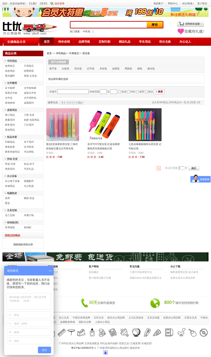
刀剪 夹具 (29, 115)
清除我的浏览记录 (23, 244)
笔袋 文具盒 (30, 75)
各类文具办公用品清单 (182, 277)
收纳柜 (27, 227)
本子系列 (29, 141)
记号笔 (90, 68)
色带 (7, 198)
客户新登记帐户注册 (100, 277)
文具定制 (12, 210)
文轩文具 (99, 317)
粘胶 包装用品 (31, 119)
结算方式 (53, 272)
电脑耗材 (12, 193)
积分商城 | (188, 3)
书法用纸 (29, 151)
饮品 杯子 (29, 164)
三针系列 (29, 124)
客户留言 (202, 3)
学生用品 (145, 41)
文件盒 (8, 97)
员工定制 (10, 215)
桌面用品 (12, 110)
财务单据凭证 (12, 151)
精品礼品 (124, 41)
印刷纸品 (10, 141)
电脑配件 (29, 181)
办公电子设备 (12, 181)
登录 (43, 3)
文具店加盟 (153, 317)
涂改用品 (10, 70)
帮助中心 (173, 3)
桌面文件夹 (30, 92)
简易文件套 (11, 92)
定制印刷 (104, 41)
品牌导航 (84, 41)
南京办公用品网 (116, 317)
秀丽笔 (128, 68)
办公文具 (64, 317)
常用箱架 (10, 227)
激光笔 (151, 68)
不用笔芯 (29, 65)
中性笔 (86, 31)
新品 (150, 91)
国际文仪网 (85, 322)
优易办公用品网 (172, 317)
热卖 (124, 91)
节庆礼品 (29, 168)
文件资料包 (30, 97)
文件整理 (12, 83)
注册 (32, 3)
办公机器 (29, 186)
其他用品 (10, 129)
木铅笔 (103, 68)
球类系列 (10, 168)
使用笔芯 (10, 65)
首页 (47, 41)
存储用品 (10, 186)
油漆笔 (116, 68)
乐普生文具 (190, 317)
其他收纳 (10, 102)
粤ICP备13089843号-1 (83, 347)
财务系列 (10, 124)
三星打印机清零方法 (141, 272)
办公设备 (12, 176)
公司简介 (53, 277)
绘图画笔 (29, 70)
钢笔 (139, 68)
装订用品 (10, 115)
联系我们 (53, 283)
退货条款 (53, 289)
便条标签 (10, 146)
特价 (132, 91)
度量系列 (10, 119)
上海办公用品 (102, 322)
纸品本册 (12, 137)
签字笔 (53, 68)
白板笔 (65, 68)
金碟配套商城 (67, 322)
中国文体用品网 (81, 317)
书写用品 (12, 61)
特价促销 (64, 41)
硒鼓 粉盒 (29, 198)
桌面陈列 (29, 102)
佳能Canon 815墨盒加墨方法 (146, 277)
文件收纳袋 (30, 88)
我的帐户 (158, 3)
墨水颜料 (10, 75)
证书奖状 (29, 146)
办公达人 (185, 41)
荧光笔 (86, 53)
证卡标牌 (10, 88)
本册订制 (29, 215)
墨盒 (7, 203)
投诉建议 (94, 272)
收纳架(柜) (13, 222)
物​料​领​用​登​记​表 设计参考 (184, 272)
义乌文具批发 (136, 317)
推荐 (141, 91)
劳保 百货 (12, 159)
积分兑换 (165, 41)
